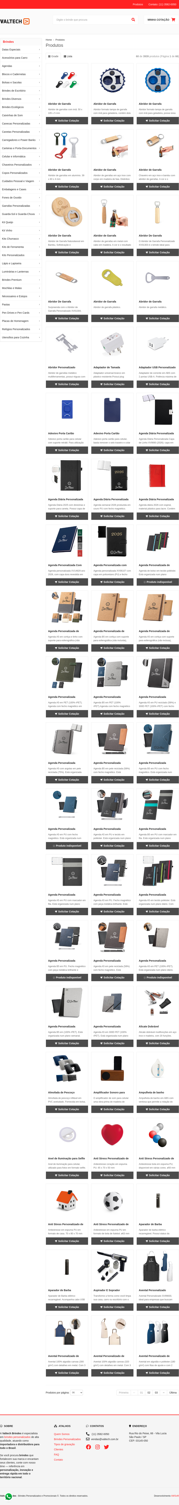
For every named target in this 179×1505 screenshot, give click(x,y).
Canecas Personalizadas (16, 123)
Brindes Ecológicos (13, 107)
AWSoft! (175, 1496)
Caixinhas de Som (12, 115)
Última (173, 1392)
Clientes (58, 1449)
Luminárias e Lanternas (15, 271)
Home (49, 40)
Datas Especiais (11, 49)
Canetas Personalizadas (16, 131)
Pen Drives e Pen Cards (15, 312)
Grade (53, 56)
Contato (58, 1459)
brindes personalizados (17, 1437)
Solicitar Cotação (67, 120)
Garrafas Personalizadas (16, 205)
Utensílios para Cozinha (15, 337)
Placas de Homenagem (15, 320)
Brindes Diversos (11, 98)
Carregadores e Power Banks (19, 140)
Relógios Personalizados (16, 329)
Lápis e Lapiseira (11, 263)
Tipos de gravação (64, 1444)
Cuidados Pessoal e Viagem (18, 181)
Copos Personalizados (15, 172)
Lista (68, 56)
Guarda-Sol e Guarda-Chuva (18, 214)
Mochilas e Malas (12, 288)
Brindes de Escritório (14, 90)
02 (148, 1392)
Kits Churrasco (10, 238)
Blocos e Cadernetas (14, 74)
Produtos (138, 4)
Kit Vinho (7, 230)
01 (141, 1392)
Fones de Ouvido (12, 197)
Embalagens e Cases (14, 189)
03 (156, 1392)
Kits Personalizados (13, 255)
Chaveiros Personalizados (17, 164)
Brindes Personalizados (67, 1439)
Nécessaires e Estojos (14, 296)
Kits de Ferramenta (13, 246)
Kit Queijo (7, 222)
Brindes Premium (12, 279)
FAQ (56, 1454)
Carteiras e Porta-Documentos (19, 148)
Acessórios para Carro (14, 57)
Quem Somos (62, 1434)
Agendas (7, 66)
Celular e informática (13, 156)
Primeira (123, 1392)
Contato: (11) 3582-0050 (162, 4)
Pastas (6, 304)
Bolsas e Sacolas (12, 82)
